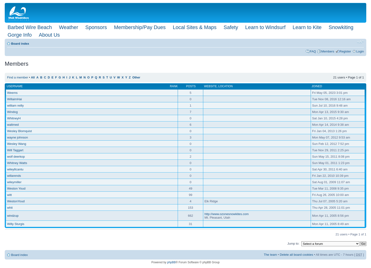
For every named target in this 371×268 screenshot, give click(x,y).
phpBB (171, 262)
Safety (231, 27)
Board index (20, 43)
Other (136, 77)
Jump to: (293, 243)
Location (225, 86)
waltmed (13, 124)
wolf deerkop (16, 156)
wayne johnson (17, 137)
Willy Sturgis (15, 224)
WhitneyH (14, 118)
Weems (12, 93)
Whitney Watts (17, 163)
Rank (174, 86)
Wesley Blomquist (19, 131)
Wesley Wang (16, 144)
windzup (12, 215)
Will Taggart (15, 150)
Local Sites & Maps (194, 27)
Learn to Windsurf (265, 27)
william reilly (15, 105)
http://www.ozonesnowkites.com (226, 214)
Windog (12, 112)
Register (345, 51)
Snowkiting (341, 27)
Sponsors (96, 27)
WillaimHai (14, 99)
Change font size (360, 42)
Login (360, 51)
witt (9, 195)
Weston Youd (16, 188)
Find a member (17, 77)
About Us (49, 35)
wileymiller (14, 182)
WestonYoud (16, 201)
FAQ (313, 51)
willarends (14, 175)
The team (270, 254)
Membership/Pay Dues (140, 27)
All (33, 77)
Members (327, 51)
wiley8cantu (15, 169)
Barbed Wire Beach (30, 27)
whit (10, 207)
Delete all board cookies (296, 254)
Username (15, 86)
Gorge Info (20, 35)
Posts (191, 86)
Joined (317, 86)
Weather (68, 27)
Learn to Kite (307, 27)
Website (210, 86)
